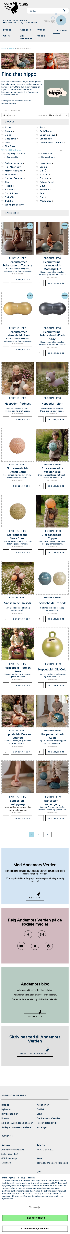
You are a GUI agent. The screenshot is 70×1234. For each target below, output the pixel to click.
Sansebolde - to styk (17, 603)
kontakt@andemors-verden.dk (52, 1162)
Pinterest (49, 946)
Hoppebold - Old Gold (52, 669)
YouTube (21, 946)
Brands (7, 30)
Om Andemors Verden (49, 1118)
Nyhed (30, 226)
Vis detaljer (35, 1207)
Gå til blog (35, 1016)
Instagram (42, 934)
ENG (64, 30)
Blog (39, 1113)
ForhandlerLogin (49, 22)
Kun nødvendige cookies (35, 1228)
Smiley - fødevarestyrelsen (16, 1127)
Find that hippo (24, 48)
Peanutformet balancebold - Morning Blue (52, 265)
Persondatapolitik (46, 1122)
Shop (11, 48)
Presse (41, 35)
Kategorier (26, 30)
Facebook (28, 934)
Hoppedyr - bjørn (52, 403)
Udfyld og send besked (34, 1053)
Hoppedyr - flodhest (18, 403)
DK (56, 30)
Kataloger (42, 1127)
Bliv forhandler (26, 37)
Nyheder (42, 30)
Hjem (3, 48)
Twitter (35, 946)
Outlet (7, 35)
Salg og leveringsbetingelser (17, 1122)
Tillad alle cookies (35, 1218)
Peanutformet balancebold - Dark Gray (52, 335)
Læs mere (35, 898)
